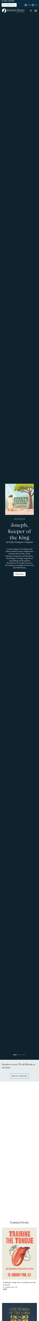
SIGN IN (27, 5)
